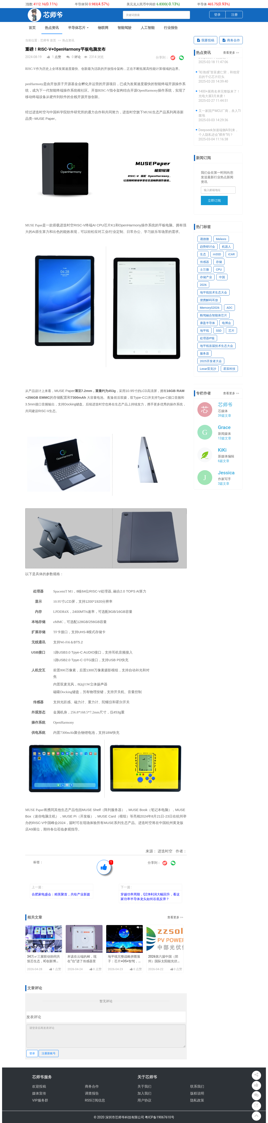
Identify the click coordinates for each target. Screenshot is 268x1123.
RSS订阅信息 (95, 1100)
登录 (217, 14)
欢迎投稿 (39, 1086)
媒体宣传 (39, 1093)
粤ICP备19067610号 (159, 1117)
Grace (224, 427)
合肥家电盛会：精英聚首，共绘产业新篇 (61, 894)
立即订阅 (214, 200)
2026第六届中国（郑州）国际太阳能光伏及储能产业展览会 (164, 961)
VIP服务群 (40, 1100)
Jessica (226, 472)
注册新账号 (49, 1053)
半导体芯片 (78, 28)
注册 (234, 14)
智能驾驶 (124, 28)
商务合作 (231, 40)
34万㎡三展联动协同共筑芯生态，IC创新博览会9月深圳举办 (43, 961)
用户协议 (144, 1100)
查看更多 (173, 917)
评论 (77, 57)
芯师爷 (225, 404)
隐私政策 (197, 1100)
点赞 (58, 57)
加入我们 (144, 1093)
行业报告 (171, 28)
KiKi (222, 450)
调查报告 (92, 1093)
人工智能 (148, 28)
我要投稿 (205, 40)
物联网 (103, 28)
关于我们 (144, 1086)
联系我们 (197, 1086)
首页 (32, 28)
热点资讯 (52, 28)
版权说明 (197, 1093)
